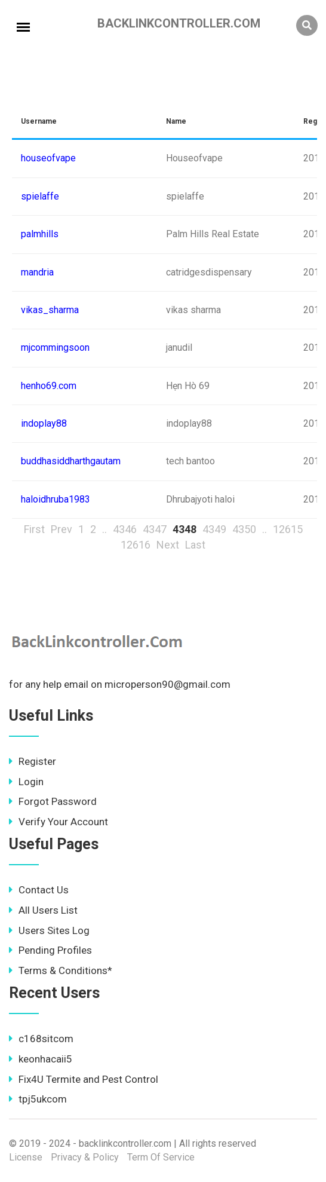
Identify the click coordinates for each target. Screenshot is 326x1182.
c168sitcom (41, 1039)
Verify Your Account (58, 822)
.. (104, 529)
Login (26, 782)
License (25, 1157)
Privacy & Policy (85, 1157)
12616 (135, 544)
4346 (125, 529)
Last (195, 544)
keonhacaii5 (40, 1059)
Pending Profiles (50, 950)
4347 (155, 529)
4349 (214, 529)
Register (32, 761)
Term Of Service (161, 1157)
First (34, 529)
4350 (244, 529)
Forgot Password (53, 801)
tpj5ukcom (38, 1099)
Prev (61, 529)
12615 (288, 529)
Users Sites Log (49, 930)
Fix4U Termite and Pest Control (83, 1079)
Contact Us (39, 890)
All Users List (43, 910)
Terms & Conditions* (60, 970)
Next (167, 544)
